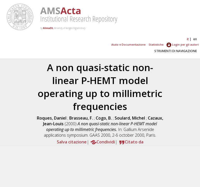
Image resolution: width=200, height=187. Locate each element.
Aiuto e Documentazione (128, 44)
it (188, 39)
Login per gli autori (183, 44)
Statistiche (156, 44)
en (195, 39)
